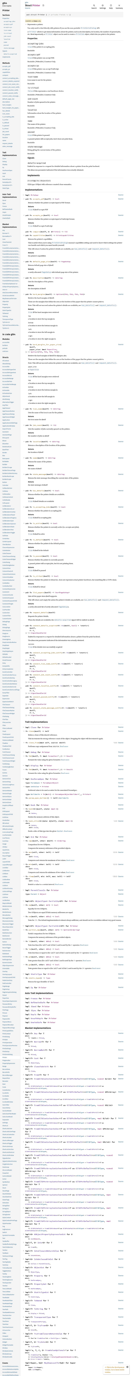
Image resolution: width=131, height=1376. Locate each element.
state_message (39, 474)
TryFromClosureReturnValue (48, 1334)
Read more (64, 746)
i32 (66, 232)
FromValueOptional (54, 1350)
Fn (62, 626)
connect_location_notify (44, 686)
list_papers (38, 592)
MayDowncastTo (51, 1363)
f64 (66, 294)
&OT (47, 905)
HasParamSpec (37, 779)
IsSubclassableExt (43, 1259)
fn (44, 794)
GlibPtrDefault (74, 1079)
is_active (37, 523)
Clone (33, 727)
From (36, 1075)
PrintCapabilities (65, 235)
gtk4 (26, 2)
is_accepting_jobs (41, 507)
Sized (36, 827)
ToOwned (38, 1300)
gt (30, 957)
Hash (33, 805)
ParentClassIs (38, 890)
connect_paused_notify (43, 697)
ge (30, 965)
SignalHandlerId (38, 633)
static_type (34, 978)
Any (35, 1033)
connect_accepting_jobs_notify (47, 653)
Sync (34, 1010)
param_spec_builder (38, 798)
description (38, 278)
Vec (56, 592)
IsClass (34, 1264)
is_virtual (38, 576)
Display (35, 765)
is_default (38, 540)
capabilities (39, 235)
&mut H (54, 809)
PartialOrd (54, 926)
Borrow (37, 1042)
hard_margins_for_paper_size (46, 345)
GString (58, 278)
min (30, 864)
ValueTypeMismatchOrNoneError (62, 1357)
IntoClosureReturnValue (46, 1251)
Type (48, 978)
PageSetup (66, 261)
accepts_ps (38, 215)
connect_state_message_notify (47, 708)
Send (34, 1006)
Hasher (33, 813)
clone (31, 731)
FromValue (41, 1338)
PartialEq (54, 901)
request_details (40, 612)
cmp (30, 841)
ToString (38, 1309)
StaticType (36, 974)
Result (70, 756)
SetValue (35, 786)
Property (38, 1276)
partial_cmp (34, 930)
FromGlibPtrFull (92, 1086)
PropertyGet (40, 1284)
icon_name (37, 409)
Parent (34, 894)
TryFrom (41, 1325)
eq (30, 905)
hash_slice (34, 821)
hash (31, 809)
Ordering (61, 841)
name (35, 458)
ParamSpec (35, 783)
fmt (30, 756)
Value (37, 1255)
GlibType (90, 1079)
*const (101, 1079)
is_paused (37, 556)
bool (57, 199)
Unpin (33, 1014)
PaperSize (51, 349)
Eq (32, 987)
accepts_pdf (38, 199)
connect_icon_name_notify (45, 664)
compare (36, 232)
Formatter (52, 756)
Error (33, 1359)
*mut (100, 1118)
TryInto (41, 1342)
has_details (38, 491)
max (30, 852)
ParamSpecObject (50, 783)
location (37, 442)
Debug (33, 752)
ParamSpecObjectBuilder (66, 794)
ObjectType (40, 901)
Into (39, 1242)
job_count (37, 425)
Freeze (34, 998)
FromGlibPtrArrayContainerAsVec (51, 1155)
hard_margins (39, 294)
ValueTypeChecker (37, 1357)
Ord (32, 837)
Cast (36, 1058)
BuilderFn (35, 794)
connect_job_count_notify (45, 675)
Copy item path (43, 5)
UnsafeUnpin (37, 1018)
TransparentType (42, 1317)
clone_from (34, 743)
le (30, 949)
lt (30, 941)
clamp (31, 876)
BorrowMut (39, 1050)
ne (30, 916)
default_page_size (41, 261)
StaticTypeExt (41, 1292)
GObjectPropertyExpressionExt (50, 1234)
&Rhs (48, 916)
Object (43, 894)
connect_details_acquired (45, 626)
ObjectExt (39, 1267)
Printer (35, 195)
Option (59, 294)
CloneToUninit (41, 1066)
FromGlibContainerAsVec (46, 1079)
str (48, 794)
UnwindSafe (36, 1022)
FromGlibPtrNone (51, 1086)
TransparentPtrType (38, 1322)
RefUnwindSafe (38, 1002)
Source (27, 8)
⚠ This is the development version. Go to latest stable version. (114, 1369)
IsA (32, 1239)
